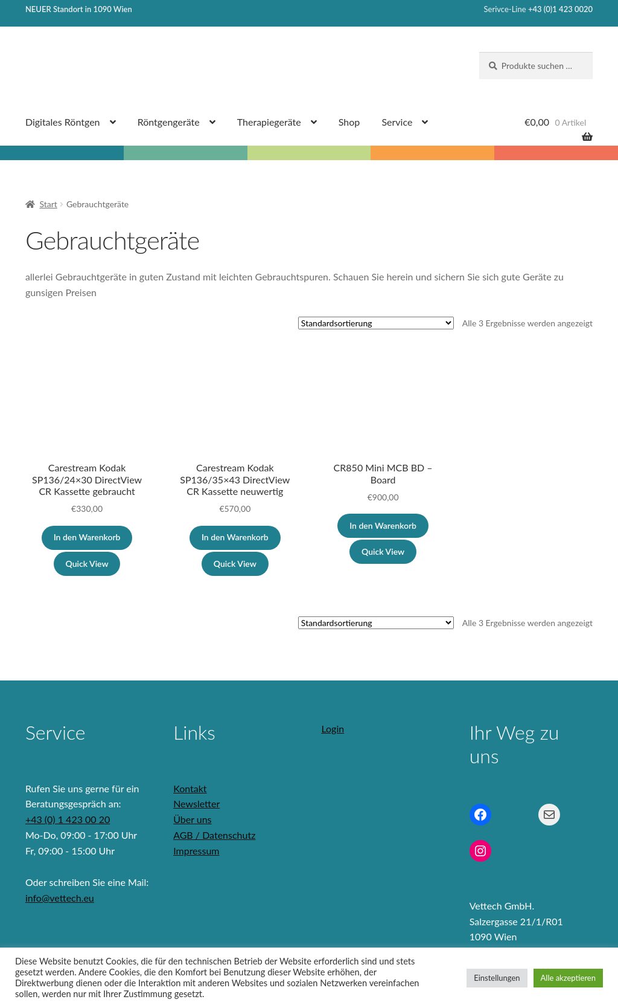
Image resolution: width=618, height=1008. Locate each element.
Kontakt (189, 788)
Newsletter (196, 803)
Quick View (87, 563)
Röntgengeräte (169, 122)
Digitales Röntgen (62, 122)
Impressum (196, 850)
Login (332, 728)
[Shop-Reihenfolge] (376, 323)
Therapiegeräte (269, 122)
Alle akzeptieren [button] (568, 978)
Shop (349, 122)
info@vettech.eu (59, 897)
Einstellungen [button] (497, 978)
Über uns (192, 819)
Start (48, 204)
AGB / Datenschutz (214, 835)
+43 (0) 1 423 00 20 (67, 819)
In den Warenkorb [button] (87, 537)
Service (396, 122)
